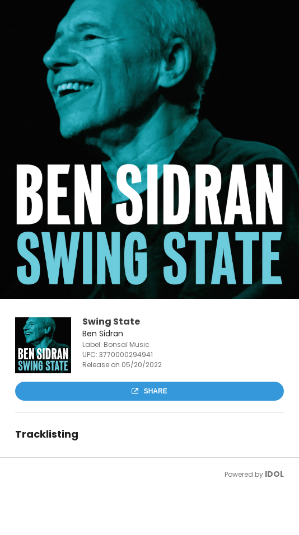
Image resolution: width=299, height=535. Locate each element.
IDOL (274, 474)
